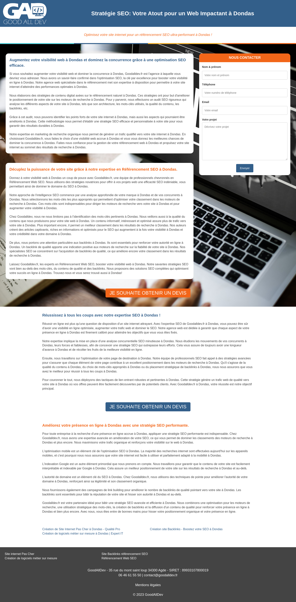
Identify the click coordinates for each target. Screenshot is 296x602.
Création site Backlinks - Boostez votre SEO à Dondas (186, 529)
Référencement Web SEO (119, 558)
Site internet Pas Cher (19, 554)
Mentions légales (148, 585)
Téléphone (208, 84)
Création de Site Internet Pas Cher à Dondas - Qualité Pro (81, 529)
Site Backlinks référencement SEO (125, 554)
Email (205, 102)
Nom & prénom (211, 66)
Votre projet (209, 119)
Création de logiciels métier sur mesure (31, 558)
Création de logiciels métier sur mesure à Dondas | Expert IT (82, 533)
